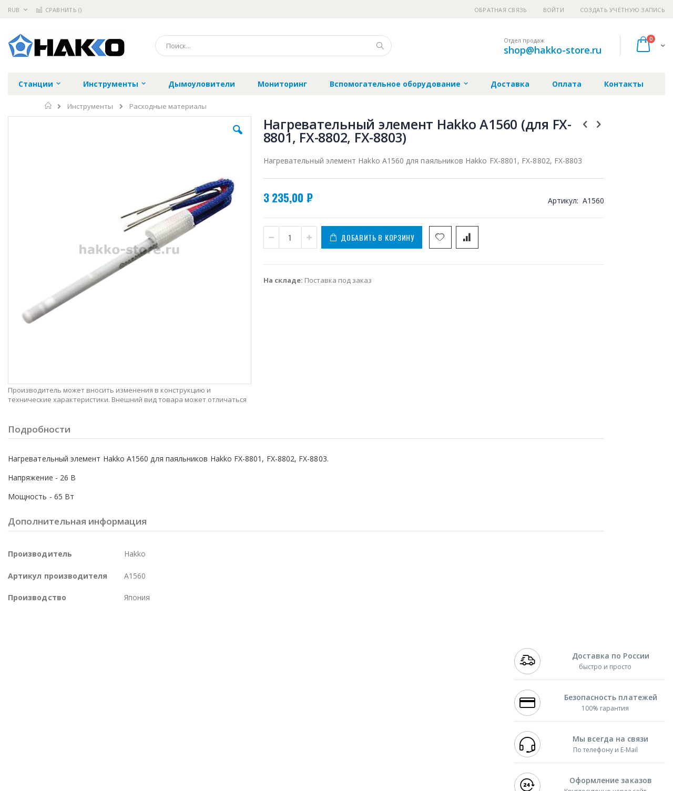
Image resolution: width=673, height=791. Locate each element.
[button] (195, 138)
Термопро (125, 659)
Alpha (63, 679)
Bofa (15, 659)
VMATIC (133, 720)
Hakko (18, 648)
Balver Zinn (26, 679)
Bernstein (23, 741)
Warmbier (58, 720)
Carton (125, 700)
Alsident (152, 648)
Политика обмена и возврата (282, 669)
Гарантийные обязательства (281, 648)
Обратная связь (500, 10)
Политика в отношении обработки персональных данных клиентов (291, 695)
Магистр (166, 659)
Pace (90, 648)
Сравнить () (58, 10)
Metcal (87, 659)
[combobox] (273, 45)
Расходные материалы (168, 106)
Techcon (97, 720)
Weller (118, 648)
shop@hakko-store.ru (552, 50)
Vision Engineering (37, 700)
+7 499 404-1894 (537, 648)
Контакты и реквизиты (439, 648)
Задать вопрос (257, 720)
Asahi (121, 679)
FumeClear (50, 659)
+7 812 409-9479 (537, 659)
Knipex (60, 741)
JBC (68, 648)
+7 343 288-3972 (537, 669)
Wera (89, 741)
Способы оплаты (429, 689)
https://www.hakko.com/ (174, 783)
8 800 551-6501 (540, 679)
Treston (20, 720)
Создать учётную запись (622, 10)
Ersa (45, 648)
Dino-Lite (91, 700)
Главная (49, 106)
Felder (93, 679)
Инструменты (90, 106)
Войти (553, 10)
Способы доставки (432, 669)
